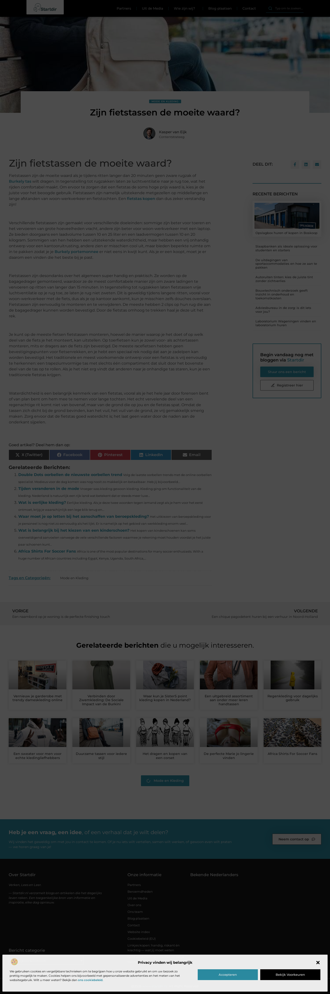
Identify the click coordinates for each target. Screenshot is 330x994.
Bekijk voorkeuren (290, 974)
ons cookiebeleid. (90, 980)
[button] (318, 962)
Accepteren (228, 974)
